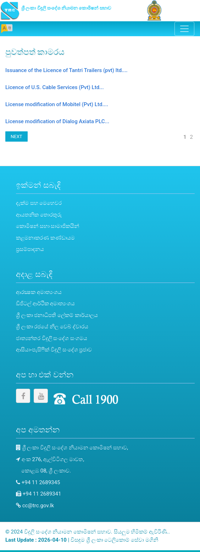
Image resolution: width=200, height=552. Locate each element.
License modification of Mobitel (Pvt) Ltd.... (56, 104)
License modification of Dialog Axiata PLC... (57, 121)
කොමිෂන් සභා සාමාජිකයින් (47, 226)
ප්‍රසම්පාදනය (30, 249)
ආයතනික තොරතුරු (39, 215)
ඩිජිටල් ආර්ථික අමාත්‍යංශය (45, 303)
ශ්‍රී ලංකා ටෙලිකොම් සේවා (115, 540)
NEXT (16, 136)
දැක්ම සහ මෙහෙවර (39, 203)
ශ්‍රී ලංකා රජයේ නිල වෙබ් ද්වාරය (52, 326)
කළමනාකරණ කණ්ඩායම (45, 238)
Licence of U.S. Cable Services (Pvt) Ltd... (54, 87)
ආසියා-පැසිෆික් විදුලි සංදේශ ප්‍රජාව (54, 349)
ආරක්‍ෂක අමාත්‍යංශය (39, 292)
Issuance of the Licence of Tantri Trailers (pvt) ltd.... (66, 70)
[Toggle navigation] (184, 29)
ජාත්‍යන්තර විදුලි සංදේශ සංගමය (51, 338)
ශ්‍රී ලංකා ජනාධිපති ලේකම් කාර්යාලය (57, 315)
